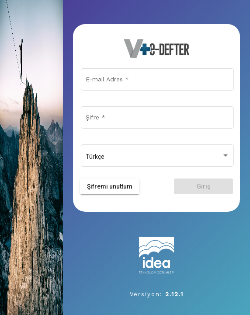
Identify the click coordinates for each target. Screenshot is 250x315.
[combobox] (157, 157)
